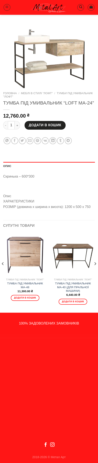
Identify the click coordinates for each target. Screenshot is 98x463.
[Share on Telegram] (68, 140)
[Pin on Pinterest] (37, 140)
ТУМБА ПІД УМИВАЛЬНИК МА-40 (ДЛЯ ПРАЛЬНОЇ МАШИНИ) (73, 287)
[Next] (95, 272)
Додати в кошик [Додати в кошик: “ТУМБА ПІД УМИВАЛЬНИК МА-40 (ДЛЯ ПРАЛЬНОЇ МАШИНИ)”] (73, 301)
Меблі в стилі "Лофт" (37, 93)
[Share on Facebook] (14, 140)
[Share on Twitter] (22, 140)
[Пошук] (80, 7)
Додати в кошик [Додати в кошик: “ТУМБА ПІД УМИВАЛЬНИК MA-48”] (25, 297)
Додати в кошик (45, 125)
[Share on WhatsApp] (7, 140)
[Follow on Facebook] (45, 445)
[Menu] (7, 7)
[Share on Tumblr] (60, 140)
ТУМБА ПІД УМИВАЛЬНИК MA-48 (25, 285)
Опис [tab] (7, 166)
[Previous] (3, 272)
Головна (10, 93)
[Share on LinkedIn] (52, 140)
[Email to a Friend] (29, 140)
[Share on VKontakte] (45, 140)
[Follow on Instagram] (52, 445)
